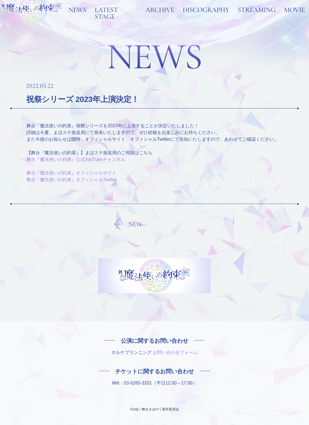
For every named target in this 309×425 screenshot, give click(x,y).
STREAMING (257, 17)
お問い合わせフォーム (175, 352)
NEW (135, 224)
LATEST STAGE (106, 21)
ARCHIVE (159, 17)
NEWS (77, 17)
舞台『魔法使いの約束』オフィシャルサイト (71, 173)
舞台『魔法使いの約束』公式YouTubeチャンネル (75, 159)
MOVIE (294, 17)
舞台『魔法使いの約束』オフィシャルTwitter (71, 179)
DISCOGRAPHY (206, 17)
